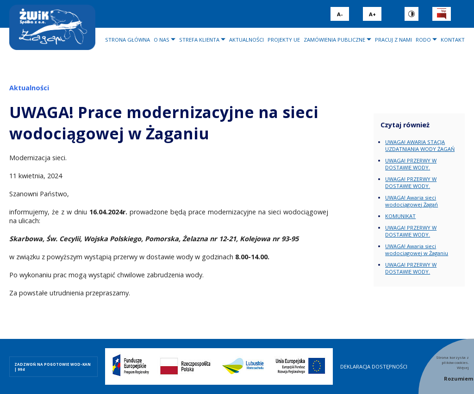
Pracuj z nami (393, 39)
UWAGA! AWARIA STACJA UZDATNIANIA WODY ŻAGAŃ (420, 145)
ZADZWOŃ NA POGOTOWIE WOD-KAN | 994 (52, 367)
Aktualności (246, 39)
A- (340, 14)
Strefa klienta (199, 39)
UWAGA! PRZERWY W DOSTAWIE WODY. (411, 164)
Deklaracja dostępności (373, 366)
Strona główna (127, 39)
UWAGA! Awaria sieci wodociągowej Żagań (411, 201)
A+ (372, 14)
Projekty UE (284, 39)
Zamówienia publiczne (334, 39)
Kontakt (453, 39)
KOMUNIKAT (400, 216)
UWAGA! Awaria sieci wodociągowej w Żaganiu (416, 249)
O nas (161, 39)
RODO (423, 39)
